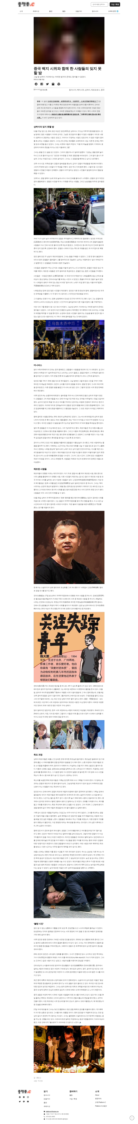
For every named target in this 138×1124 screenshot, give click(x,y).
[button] (53, 84)
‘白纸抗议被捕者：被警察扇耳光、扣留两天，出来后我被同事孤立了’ (72, 101)
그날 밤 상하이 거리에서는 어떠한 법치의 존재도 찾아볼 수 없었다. (60, 77)
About (97, 1095)
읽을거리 (79, 11)
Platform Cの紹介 (101, 1106)
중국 (102, 90)
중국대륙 (43, 90)
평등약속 (98, 1098)
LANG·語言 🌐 (113, 11)
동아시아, (73, 90)
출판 (50, 11)
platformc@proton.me (52, 1111)
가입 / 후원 (115, 4)
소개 (21, 11)
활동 (64, 11)
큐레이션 (36, 11)
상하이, (88, 90)
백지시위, (81, 90)
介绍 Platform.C (100, 1102)
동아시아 (95, 11)
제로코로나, (95, 90)
